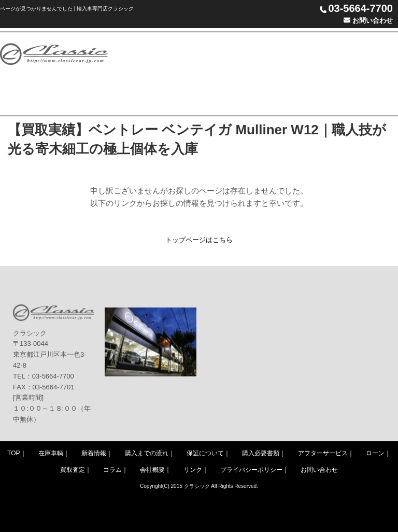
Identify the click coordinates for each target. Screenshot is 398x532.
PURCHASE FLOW (299, 53)
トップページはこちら (199, 240)
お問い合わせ (368, 20)
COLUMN (185, 94)
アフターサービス (323, 453)
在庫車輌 (50, 453)
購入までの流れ (146, 453)
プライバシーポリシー (251, 469)
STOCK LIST (232, 53)
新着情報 (93, 453)
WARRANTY (366, 53)
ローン (375, 453)
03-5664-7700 (360, 8)
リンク (192, 469)
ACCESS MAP (287, 94)
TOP (13, 453)
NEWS (183, 53)
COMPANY (237, 94)
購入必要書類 (260, 453)
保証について (205, 453)
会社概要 (152, 469)
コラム (112, 469)
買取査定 (72, 469)
